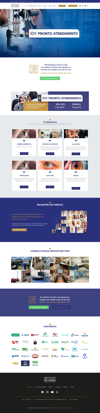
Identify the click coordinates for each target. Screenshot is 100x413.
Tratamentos (24, 5)
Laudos (53, 5)
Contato (49, 5)
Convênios (44, 5)
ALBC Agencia (70, 407)
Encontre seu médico (32, 5)
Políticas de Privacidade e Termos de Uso (58, 407)
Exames (39, 5)
